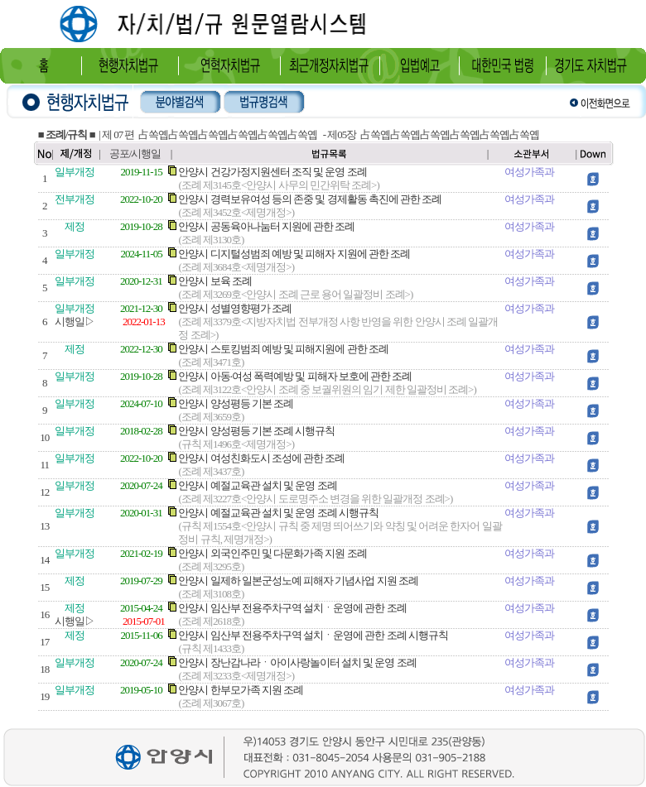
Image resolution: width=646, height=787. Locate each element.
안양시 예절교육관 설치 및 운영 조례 (257, 485)
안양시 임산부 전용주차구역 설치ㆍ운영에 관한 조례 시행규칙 (313, 635)
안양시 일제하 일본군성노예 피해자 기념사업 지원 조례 (298, 580)
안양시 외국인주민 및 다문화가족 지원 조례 (272, 553)
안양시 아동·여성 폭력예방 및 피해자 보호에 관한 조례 (295, 376)
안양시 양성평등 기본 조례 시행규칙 (256, 431)
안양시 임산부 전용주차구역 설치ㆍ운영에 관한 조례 (292, 608)
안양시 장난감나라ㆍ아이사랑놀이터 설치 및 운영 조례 (297, 662)
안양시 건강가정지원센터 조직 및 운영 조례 (272, 172)
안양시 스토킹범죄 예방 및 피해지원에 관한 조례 (283, 349)
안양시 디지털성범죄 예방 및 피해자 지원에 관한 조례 (294, 253)
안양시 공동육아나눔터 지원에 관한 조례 (266, 226)
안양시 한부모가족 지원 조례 (240, 690)
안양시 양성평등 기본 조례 (235, 403)
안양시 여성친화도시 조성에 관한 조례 (261, 458)
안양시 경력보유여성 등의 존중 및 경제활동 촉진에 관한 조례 (309, 199)
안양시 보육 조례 (215, 281)
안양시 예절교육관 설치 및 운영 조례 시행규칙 (278, 512)
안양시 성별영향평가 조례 (235, 308)
